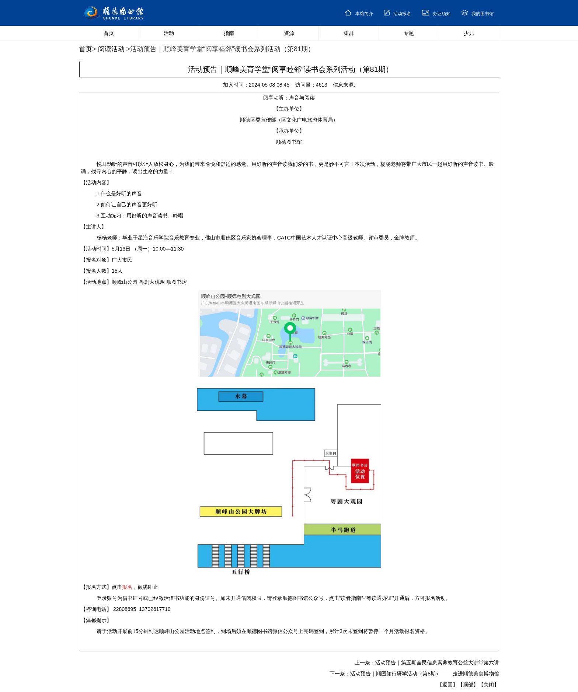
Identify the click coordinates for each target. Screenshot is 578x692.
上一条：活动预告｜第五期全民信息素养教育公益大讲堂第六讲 (427, 662)
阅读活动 (111, 49)
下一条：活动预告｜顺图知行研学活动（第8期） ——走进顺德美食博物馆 (414, 674)
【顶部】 (468, 685)
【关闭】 (488, 685)
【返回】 (447, 685)
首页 (85, 49)
